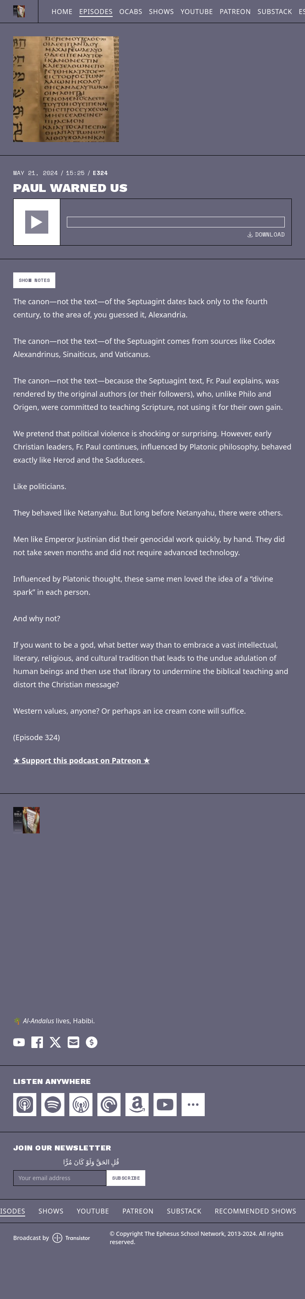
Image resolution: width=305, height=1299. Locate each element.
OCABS (130, 11)
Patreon (235, 11)
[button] (36, 222)
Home (62, 11)
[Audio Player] (152, 222)
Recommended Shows (255, 1211)
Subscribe (126, 1177)
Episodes (96, 11)
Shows (161, 11)
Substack (275, 11)
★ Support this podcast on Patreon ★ (81, 760)
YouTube (197, 11)
